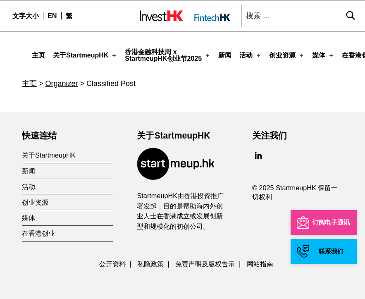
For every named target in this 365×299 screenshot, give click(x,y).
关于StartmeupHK (85, 53)
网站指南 (260, 260)
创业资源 (287, 53)
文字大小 (25, 15)
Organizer (61, 80)
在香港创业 (38, 230)
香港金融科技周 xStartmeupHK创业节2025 (168, 53)
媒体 (323, 53)
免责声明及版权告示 (205, 260)
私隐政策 (150, 260)
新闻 (224, 53)
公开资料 (112, 260)
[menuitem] (52, 15)
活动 (250, 53)
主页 (38, 53)
